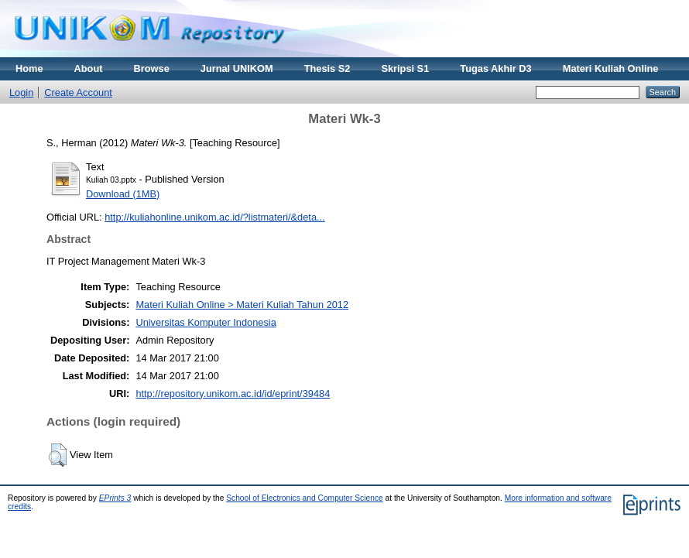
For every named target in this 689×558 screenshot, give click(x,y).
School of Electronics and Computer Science (304, 498)
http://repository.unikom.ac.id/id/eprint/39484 (232, 393)
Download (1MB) (122, 194)
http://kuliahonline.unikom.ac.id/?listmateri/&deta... (215, 217)
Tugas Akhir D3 (495, 68)
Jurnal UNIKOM (237, 68)
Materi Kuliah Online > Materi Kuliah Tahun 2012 (241, 304)
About (88, 68)
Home (29, 68)
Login (21, 92)
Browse (152, 68)
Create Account (78, 92)
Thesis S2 (327, 68)
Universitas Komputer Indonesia (205, 322)
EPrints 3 (115, 498)
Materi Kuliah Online (611, 68)
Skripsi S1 (405, 68)
